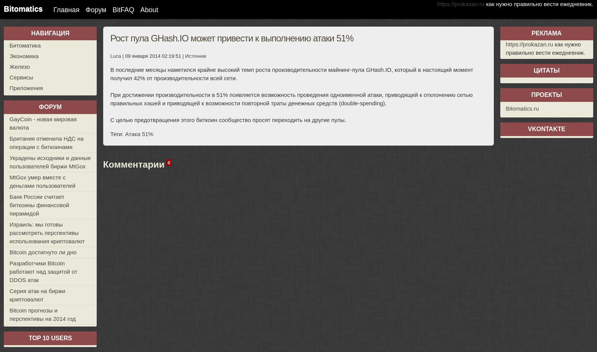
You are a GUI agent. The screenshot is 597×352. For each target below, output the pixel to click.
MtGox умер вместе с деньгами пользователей (42, 181)
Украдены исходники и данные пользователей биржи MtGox (50, 162)
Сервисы (21, 77)
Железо (20, 66)
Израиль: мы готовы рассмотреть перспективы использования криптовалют (47, 232)
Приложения (26, 88)
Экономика (24, 56)
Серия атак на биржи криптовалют (37, 295)
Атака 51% (139, 134)
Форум (96, 10)
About (149, 10)
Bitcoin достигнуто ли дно (43, 252)
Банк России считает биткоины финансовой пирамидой (39, 205)
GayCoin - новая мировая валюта (43, 123)
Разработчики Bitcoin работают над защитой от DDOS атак (43, 271)
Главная (66, 10)
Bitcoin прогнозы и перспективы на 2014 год (43, 314)
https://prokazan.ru (460, 4)
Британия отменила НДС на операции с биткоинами (47, 142)
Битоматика (25, 45)
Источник (195, 56)
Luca (115, 56)
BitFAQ (123, 10)
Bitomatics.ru (522, 108)
